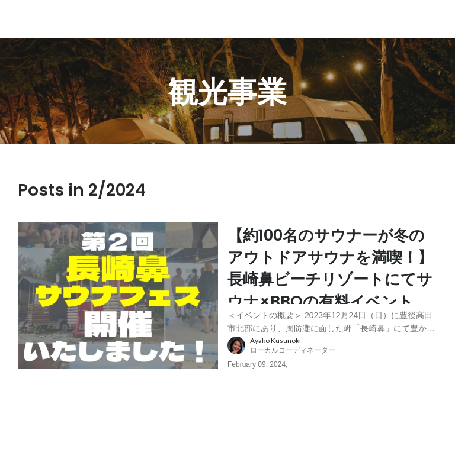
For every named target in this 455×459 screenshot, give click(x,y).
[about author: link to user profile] (339, 364)
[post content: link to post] (332, 282)
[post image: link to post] (118, 305)
